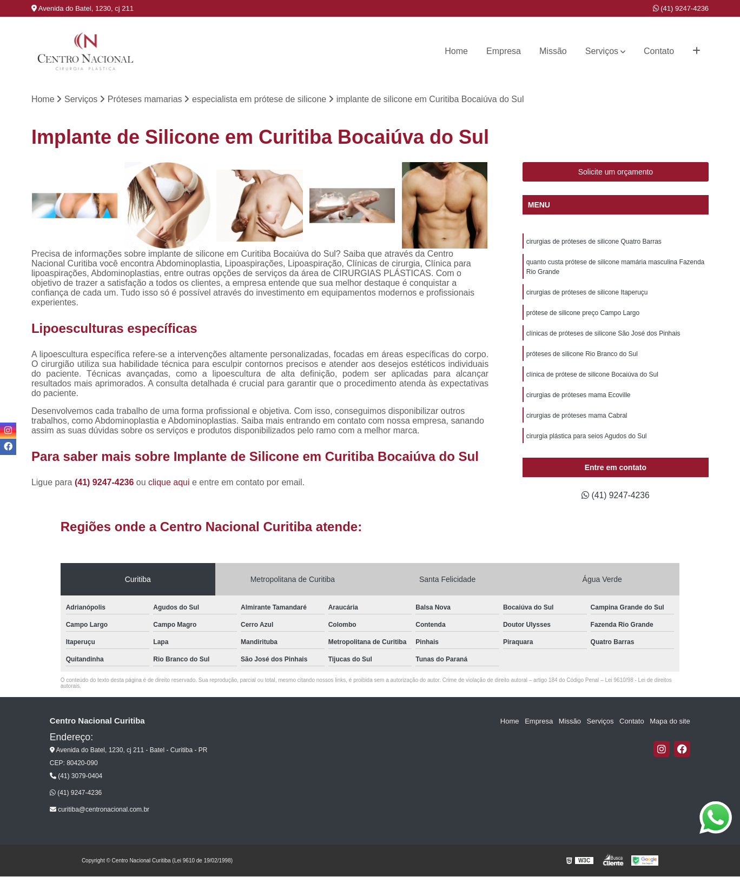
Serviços (601, 51)
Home (456, 51)
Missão (553, 51)
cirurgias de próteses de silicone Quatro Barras (594, 242)
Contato (659, 51)
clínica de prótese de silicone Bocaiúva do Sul (592, 375)
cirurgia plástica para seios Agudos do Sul (586, 436)
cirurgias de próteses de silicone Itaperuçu (587, 293)
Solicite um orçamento (615, 172)
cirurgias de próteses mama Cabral (576, 416)
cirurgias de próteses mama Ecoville (578, 395)
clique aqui (169, 482)
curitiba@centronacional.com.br (99, 809)
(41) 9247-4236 (681, 8)
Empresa (503, 51)
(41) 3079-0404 (76, 776)
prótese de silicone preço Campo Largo (582, 313)
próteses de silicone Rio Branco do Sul (582, 354)
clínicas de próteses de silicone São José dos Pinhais (603, 334)
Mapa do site (670, 722)
